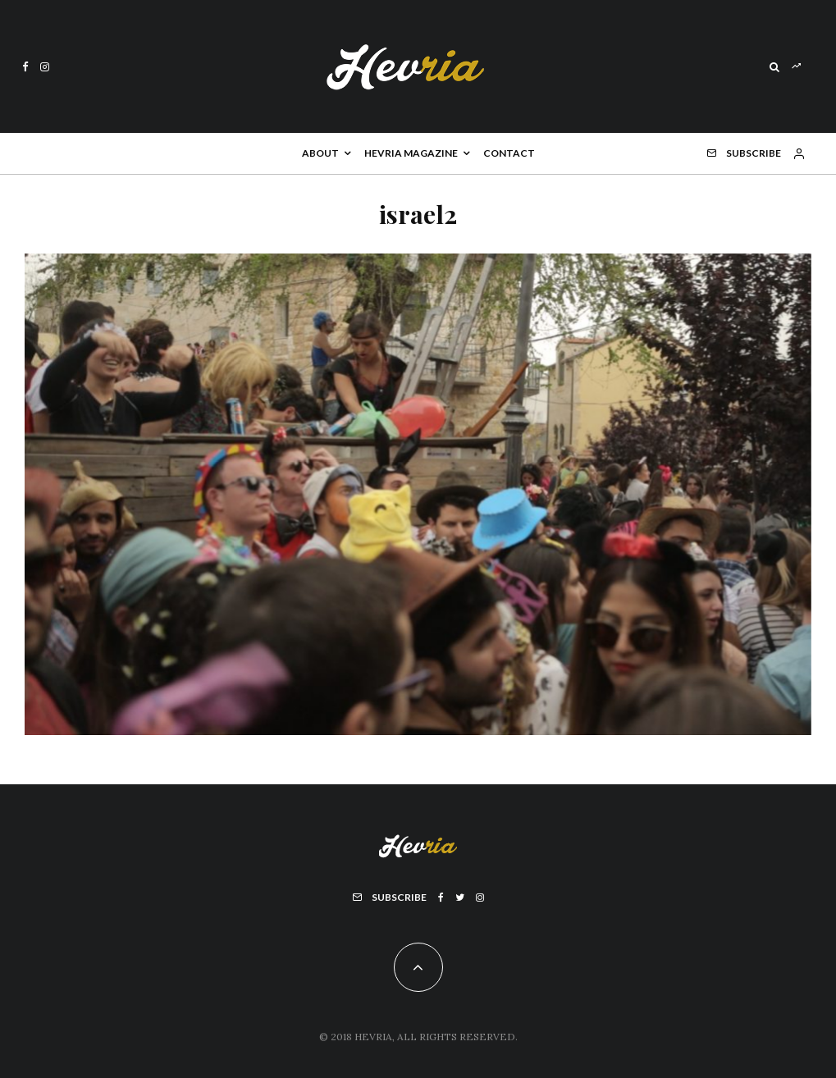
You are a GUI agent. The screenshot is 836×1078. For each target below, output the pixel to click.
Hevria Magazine (411, 153)
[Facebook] (25, 67)
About (320, 153)
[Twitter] (460, 897)
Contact (509, 153)
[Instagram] (44, 67)
